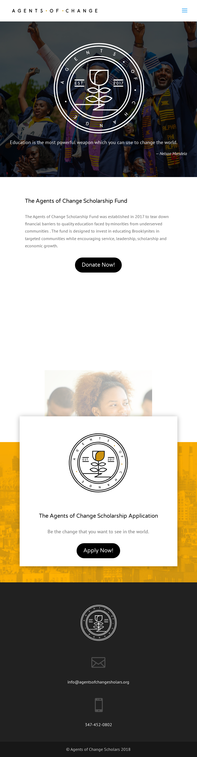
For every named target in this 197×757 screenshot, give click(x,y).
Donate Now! (98, 265)
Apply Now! (98, 550)
